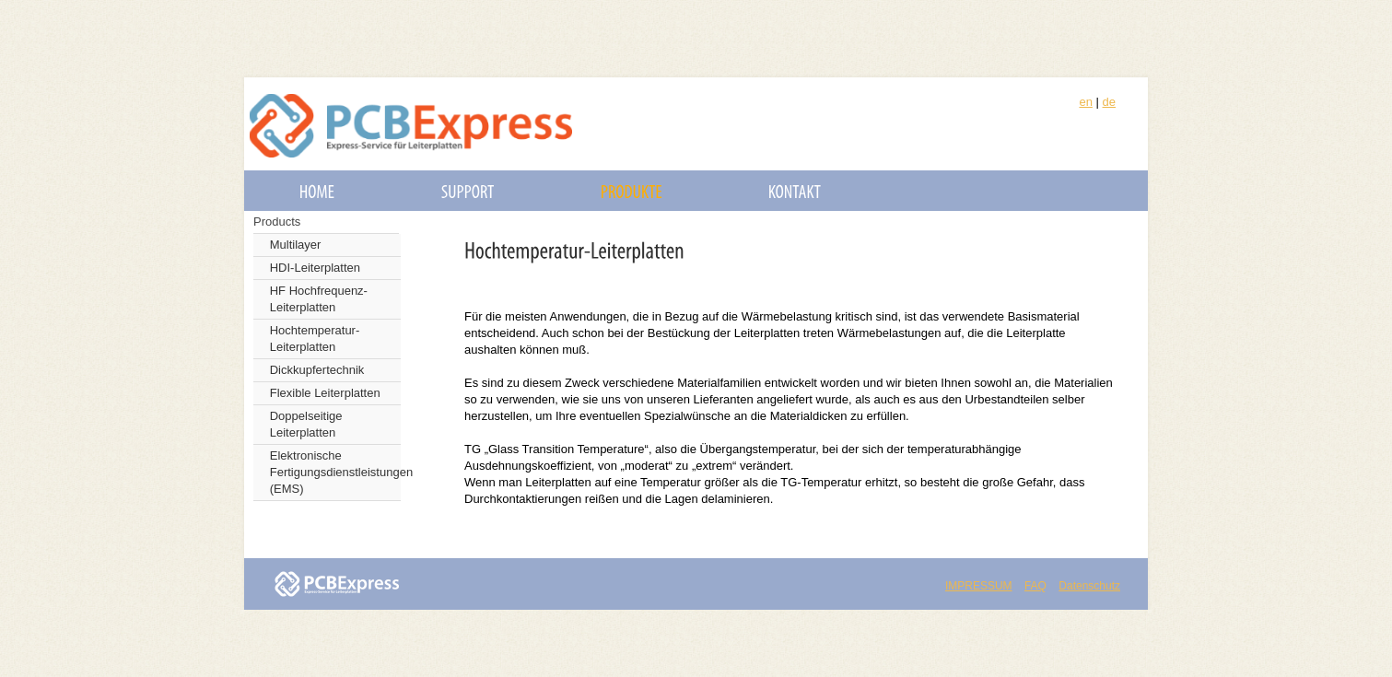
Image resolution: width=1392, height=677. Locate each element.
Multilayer (296, 244)
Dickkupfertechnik (317, 370)
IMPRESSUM (978, 585)
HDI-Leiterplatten (315, 267)
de (1109, 102)
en (1085, 102)
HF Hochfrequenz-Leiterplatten (319, 299)
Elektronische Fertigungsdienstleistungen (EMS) (335, 472)
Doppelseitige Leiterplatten (306, 424)
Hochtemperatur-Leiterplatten (315, 338)
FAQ (1035, 585)
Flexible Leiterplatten (325, 393)
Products (276, 221)
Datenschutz (1089, 585)
